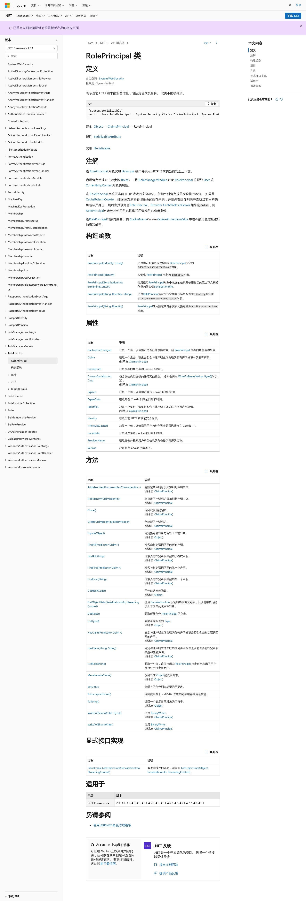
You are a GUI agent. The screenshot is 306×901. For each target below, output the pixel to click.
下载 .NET (293, 16)
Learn (90, 43)
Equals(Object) (96, 533)
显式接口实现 (258, 76)
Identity (92, 418)
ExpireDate (94, 399)
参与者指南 (108, 863)
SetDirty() (93, 686)
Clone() (92, 510)
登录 (298, 5)
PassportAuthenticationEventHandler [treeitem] (30, 303)
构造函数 (255, 60)
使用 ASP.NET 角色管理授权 (112, 825)
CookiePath (94, 369)
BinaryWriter (158, 713)
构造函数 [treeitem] (16, 367)
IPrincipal (128, 171)
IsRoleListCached (98, 425)
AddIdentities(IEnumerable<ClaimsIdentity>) (114, 487)
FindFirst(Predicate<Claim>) (104, 567)
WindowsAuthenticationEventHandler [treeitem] (30, 453)
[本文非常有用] (276, 99)
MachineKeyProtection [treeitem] (21, 206)
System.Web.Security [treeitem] (20, 64)
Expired (92, 392)
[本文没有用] (281, 99)
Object (98, 126)
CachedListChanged (99, 350)
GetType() (93, 621)
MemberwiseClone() (99, 675)
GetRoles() (94, 613)
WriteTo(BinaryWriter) (100, 724)
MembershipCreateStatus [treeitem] (23, 220)
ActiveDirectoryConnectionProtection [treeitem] (30, 71)
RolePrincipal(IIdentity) (101, 274)
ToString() (93, 701)
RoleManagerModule (153, 180)
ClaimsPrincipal (118, 126)
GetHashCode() (97, 590)
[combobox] (31, 48)
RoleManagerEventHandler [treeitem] (24, 339)
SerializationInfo (163, 286)
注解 (253, 55)
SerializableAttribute (107, 136)
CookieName (138, 219)
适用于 (254, 81)
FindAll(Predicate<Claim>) (103, 544)
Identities (93, 407)
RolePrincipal (99, 171)
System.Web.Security (111, 78)
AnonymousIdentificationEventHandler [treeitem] (31, 99)
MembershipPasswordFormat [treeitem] (25, 249)
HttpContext (104, 185)
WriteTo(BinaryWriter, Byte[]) (195, 376)
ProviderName (96, 440)
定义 (253, 50)
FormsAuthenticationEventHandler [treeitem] (28, 171)
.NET (102, 43)
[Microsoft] (7, 5)
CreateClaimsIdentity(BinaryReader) (109, 521)
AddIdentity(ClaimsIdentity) (104, 498)
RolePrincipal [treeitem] (19, 360)
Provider (156, 205)
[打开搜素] (290, 5)
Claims (91, 357)
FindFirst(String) (97, 579)
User (207, 180)
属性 (253, 65)
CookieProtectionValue (172, 219)
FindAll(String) (96, 556)
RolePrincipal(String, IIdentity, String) (110, 294)
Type (167, 621)
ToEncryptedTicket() (99, 694)
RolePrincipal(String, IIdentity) (105, 306)
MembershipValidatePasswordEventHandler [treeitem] (32, 287)
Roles (124, 180)
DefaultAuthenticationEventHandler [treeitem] (29, 135)
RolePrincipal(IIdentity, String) (105, 263)
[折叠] (56, 39)
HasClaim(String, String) (102, 648)
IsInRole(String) (97, 663)
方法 (253, 70)
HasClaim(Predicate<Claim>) (105, 632)
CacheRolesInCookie (100, 199)
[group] (153, 113)
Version (92, 448)
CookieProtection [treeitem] (18, 121)
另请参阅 (255, 86)
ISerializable (102, 148)
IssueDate (93, 433)
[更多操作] (216, 43)
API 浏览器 (117, 43)
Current (91, 185)
